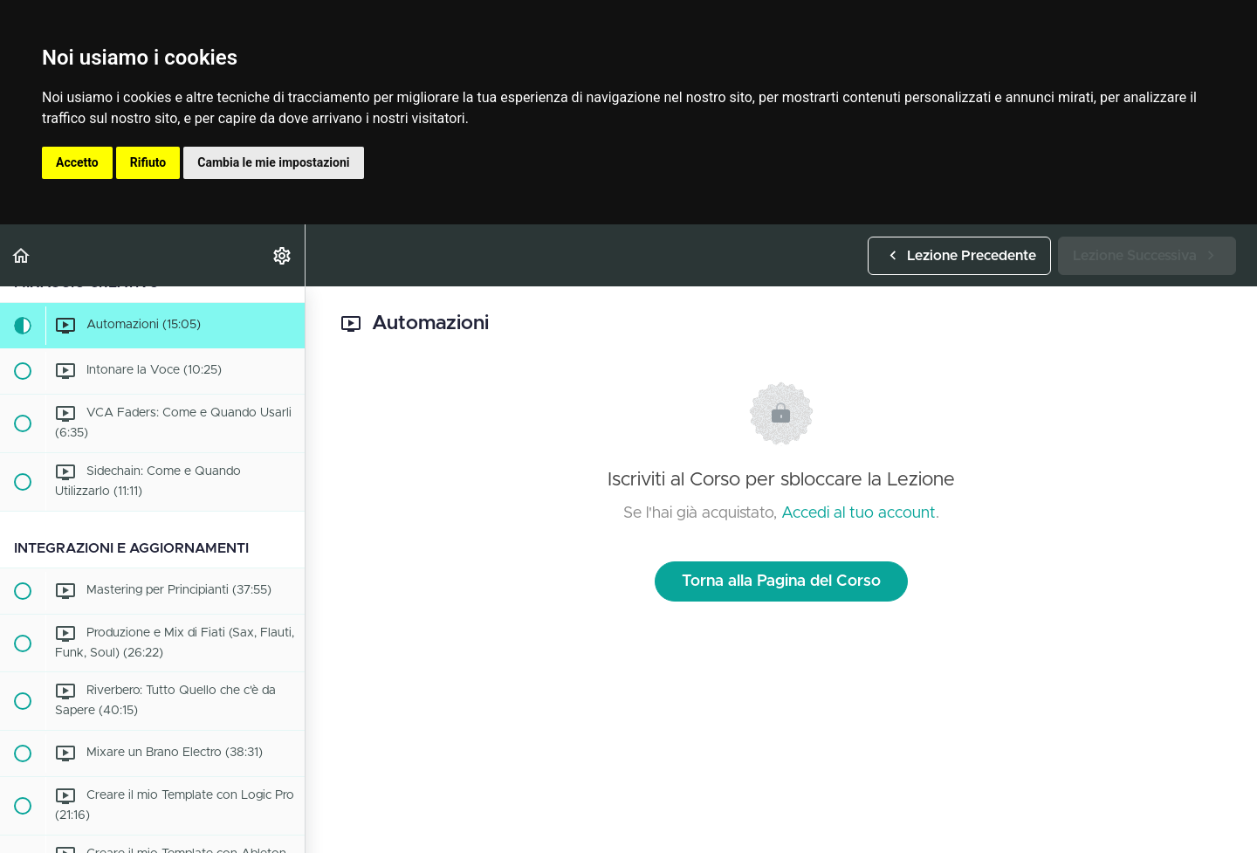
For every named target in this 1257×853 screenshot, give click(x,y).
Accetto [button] (77, 162)
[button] (22, 255)
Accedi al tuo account (858, 513)
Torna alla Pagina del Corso (781, 581)
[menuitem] (283, 255)
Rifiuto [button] (148, 162)
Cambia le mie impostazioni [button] (273, 162)
